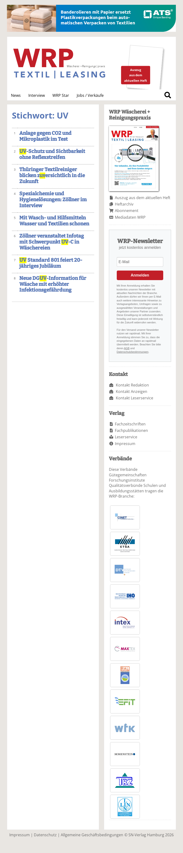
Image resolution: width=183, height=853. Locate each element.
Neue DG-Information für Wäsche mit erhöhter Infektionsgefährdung (52, 284)
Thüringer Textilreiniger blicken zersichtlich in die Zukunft (52, 176)
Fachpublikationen (131, 430)
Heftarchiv (124, 204)
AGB (126, 348)
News (16, 95)
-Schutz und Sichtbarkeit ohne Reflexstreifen (52, 154)
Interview (36, 95)
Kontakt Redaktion (132, 385)
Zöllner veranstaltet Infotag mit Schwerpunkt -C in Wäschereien (51, 242)
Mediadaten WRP (130, 217)
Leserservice (126, 437)
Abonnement (126, 210)
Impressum (125, 443)
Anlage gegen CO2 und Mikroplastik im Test (45, 136)
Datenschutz (45, 834)
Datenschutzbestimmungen (132, 351)
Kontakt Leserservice (134, 398)
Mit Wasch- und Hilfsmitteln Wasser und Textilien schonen (54, 221)
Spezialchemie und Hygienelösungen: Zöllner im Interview (53, 200)
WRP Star (60, 95)
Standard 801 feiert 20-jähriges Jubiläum (50, 263)
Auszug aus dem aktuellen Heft (142, 197)
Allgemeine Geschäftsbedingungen (92, 834)
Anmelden (140, 275)
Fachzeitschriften (130, 424)
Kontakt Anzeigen (131, 391)
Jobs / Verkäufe (90, 95)
